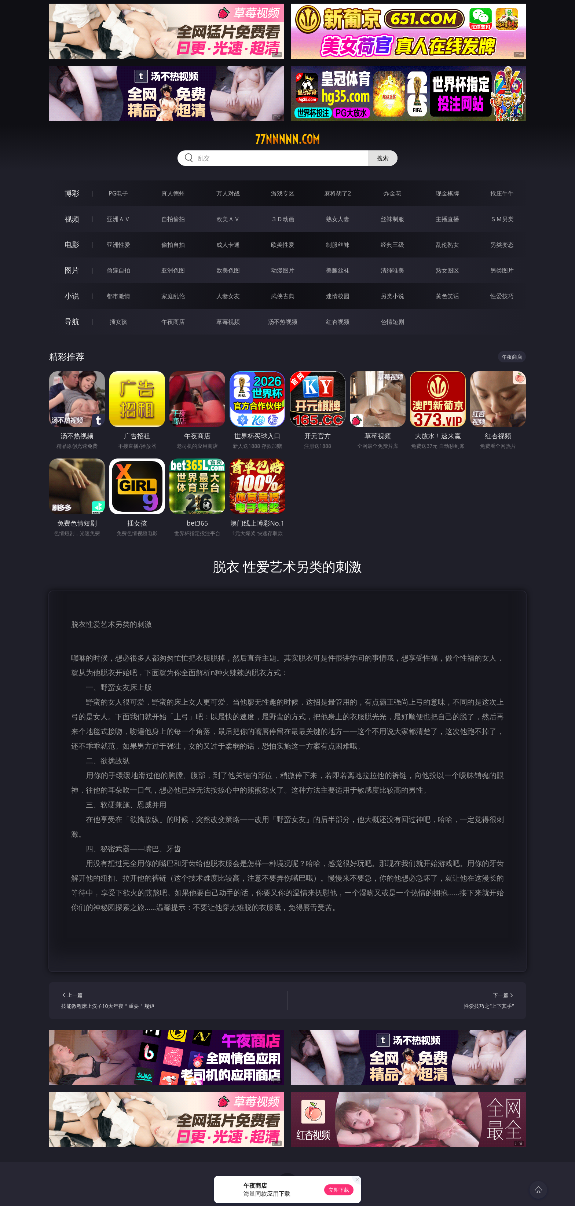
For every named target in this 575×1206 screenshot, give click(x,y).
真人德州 (173, 193)
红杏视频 (337, 322)
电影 (72, 244)
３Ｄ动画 (282, 219)
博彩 (72, 193)
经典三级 (392, 245)
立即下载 (339, 1189)
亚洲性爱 (118, 245)
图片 (72, 270)
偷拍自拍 (173, 245)
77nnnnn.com (287, 139)
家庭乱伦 (173, 296)
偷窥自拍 (118, 270)
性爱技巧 (502, 296)
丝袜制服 (392, 219)
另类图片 (502, 270)
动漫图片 (282, 270)
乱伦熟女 (447, 245)
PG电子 (118, 193)
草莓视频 (228, 322)
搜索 (383, 158)
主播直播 (447, 219)
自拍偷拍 (173, 219)
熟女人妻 (337, 219)
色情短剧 (392, 322)
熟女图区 (447, 270)
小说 (72, 296)
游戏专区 (282, 193)
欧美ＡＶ (228, 219)
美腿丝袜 (337, 270)
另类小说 (392, 296)
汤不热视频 (282, 322)
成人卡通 (228, 245)
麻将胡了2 (337, 193)
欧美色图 (228, 270)
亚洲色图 (173, 270)
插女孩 (118, 322)
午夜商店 (173, 322)
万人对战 (228, 193)
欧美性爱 (282, 245)
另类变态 (502, 245)
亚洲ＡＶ (118, 219)
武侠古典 (282, 296)
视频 (72, 219)
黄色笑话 (447, 296)
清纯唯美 (392, 270)
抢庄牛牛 (502, 193)
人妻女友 (228, 296)
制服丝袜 (337, 245)
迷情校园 (337, 296)
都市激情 (118, 296)
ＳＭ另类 (502, 219)
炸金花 (392, 193)
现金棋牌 (447, 193)
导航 (72, 321)
